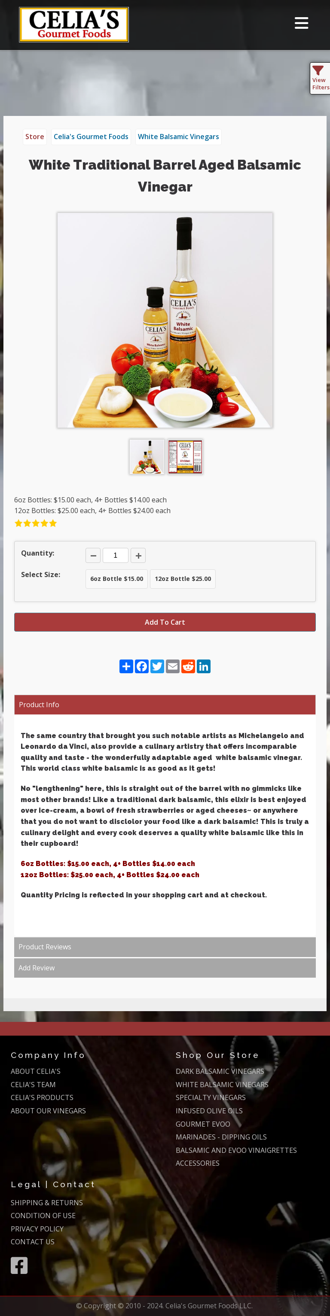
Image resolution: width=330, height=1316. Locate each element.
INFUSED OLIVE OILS (209, 1110)
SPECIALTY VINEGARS (211, 1097)
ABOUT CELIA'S (36, 1071)
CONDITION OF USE (43, 1215)
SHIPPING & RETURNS (47, 1202)
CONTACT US (33, 1241)
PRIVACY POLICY (37, 1229)
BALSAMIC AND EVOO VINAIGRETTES (236, 1150)
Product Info (39, 704)
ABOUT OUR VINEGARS (48, 1110)
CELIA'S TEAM (33, 1084)
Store (34, 136)
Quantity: (37, 553)
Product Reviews (44, 946)
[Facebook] (19, 1265)
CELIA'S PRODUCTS (42, 1097)
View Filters (321, 80)
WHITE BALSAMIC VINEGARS (222, 1084)
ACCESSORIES (198, 1163)
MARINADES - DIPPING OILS (221, 1137)
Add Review (36, 968)
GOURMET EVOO (203, 1124)
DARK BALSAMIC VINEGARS (220, 1071)
